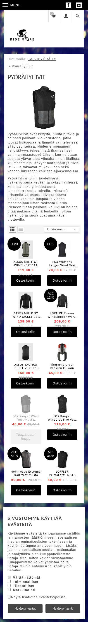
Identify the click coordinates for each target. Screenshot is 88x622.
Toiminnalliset (25, 582)
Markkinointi (24, 590)
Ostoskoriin (25, 280)
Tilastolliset (23, 586)
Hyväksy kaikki (62, 608)
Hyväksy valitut (25, 608)
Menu (11, 5)
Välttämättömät (26, 577)
